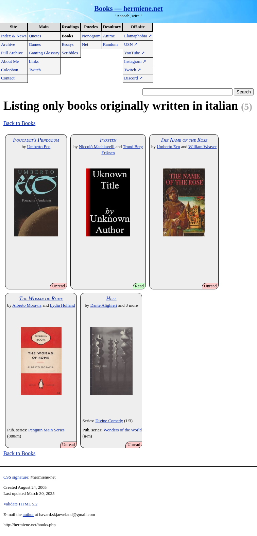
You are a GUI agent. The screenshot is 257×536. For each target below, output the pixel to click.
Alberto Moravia (26, 305)
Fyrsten (108, 140)
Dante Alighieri (103, 305)
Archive (8, 44)
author (28, 514)
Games (35, 44)
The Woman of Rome (41, 298)
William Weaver (202, 146)
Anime (109, 36)
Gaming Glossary (44, 53)
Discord (133, 78)
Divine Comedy (109, 420)
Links (34, 61)
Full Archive (12, 53)
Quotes (35, 36)
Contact (8, 78)
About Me (10, 61)
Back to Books (19, 123)
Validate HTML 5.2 (20, 504)
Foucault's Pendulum (36, 140)
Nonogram (91, 36)
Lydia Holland (62, 305)
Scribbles (70, 53)
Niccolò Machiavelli (97, 146)
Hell (111, 298)
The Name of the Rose (183, 140)
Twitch (35, 70)
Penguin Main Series (46, 430)
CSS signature (15, 477)
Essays (68, 44)
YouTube (134, 53)
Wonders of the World (122, 430)
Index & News (14, 36)
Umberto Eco (39, 146)
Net (85, 44)
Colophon (9, 70)
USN (131, 44)
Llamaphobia (138, 36)
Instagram (135, 61)
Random (110, 44)
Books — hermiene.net (128, 8)
